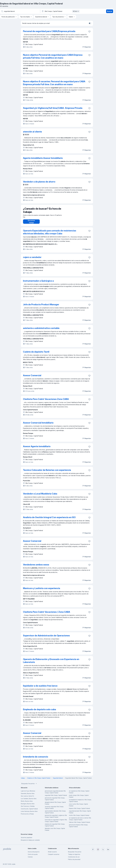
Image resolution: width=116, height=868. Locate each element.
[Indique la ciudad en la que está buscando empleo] (60, 11)
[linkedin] (108, 849)
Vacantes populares (26, 839)
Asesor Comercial (32, 377)
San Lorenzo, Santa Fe (27, 798)
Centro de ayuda (33, 854)
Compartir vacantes (53, 854)
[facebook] (93, 849)
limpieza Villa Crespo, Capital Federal (79, 810)
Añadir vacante (52, 852)
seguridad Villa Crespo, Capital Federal (56, 797)
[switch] (90, 23)
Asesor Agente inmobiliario (36, 448)
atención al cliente (32, 131)
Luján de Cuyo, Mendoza (28, 793)
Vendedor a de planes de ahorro (39, 181)
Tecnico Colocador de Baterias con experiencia (47, 472)
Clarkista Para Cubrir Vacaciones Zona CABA (46, 401)
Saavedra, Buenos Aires (27, 795)
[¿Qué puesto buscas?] (20, 11)
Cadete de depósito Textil (36, 353)
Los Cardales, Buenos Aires (28, 800)
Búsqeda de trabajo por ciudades (30, 842)
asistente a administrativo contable (41, 330)
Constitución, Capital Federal (29, 810)
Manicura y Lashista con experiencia (41, 590)
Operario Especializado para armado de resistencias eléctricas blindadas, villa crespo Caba (49, 234)
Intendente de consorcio (35, 758)
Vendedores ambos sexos (36, 566)
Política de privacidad (74, 859)
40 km (76, 11)
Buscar (109, 11)
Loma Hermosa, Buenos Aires (29, 813)
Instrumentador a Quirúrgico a (38, 282)
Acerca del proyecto (33, 852)
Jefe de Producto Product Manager (41, 306)
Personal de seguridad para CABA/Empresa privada (49, 31)
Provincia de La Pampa (27, 815)
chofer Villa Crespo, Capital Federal (79, 817)
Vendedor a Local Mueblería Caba (40, 495)
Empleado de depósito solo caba (39, 711)
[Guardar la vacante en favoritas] (89, 31)
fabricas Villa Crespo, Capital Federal (79, 824)
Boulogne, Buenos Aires (27, 805)
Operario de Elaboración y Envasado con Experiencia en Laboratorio (51, 662)
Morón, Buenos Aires (27, 803)
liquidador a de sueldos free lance (40, 687)
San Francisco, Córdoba (28, 808)
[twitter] (103, 849)
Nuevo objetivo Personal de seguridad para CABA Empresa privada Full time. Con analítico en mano (52, 56)
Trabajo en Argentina (74, 854)
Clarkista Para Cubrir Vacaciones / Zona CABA (46, 613)
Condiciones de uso (73, 857)
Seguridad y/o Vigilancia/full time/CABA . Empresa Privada (52, 108)
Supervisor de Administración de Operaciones (46, 637)
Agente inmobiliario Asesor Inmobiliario (43, 158)
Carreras (30, 857)
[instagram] (98, 849)
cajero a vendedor (32, 259)
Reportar (86, 47)
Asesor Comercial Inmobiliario (38, 424)
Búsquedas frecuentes (29, 785)
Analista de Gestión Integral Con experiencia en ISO (49, 519)
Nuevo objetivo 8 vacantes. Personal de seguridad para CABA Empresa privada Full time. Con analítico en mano (54, 83)
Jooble (13, 864)
